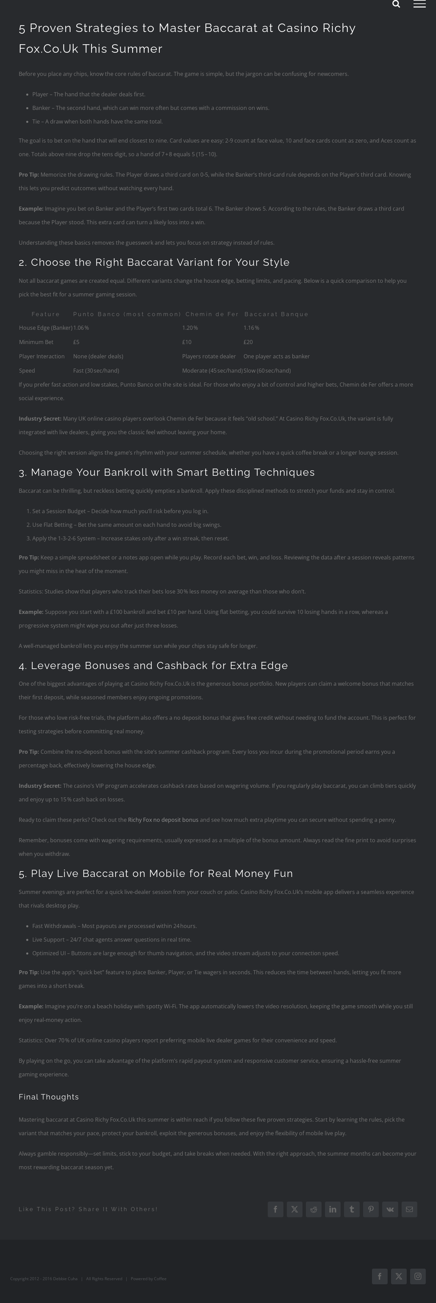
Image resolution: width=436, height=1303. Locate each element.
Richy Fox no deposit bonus (163, 820)
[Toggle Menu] (420, 3)
